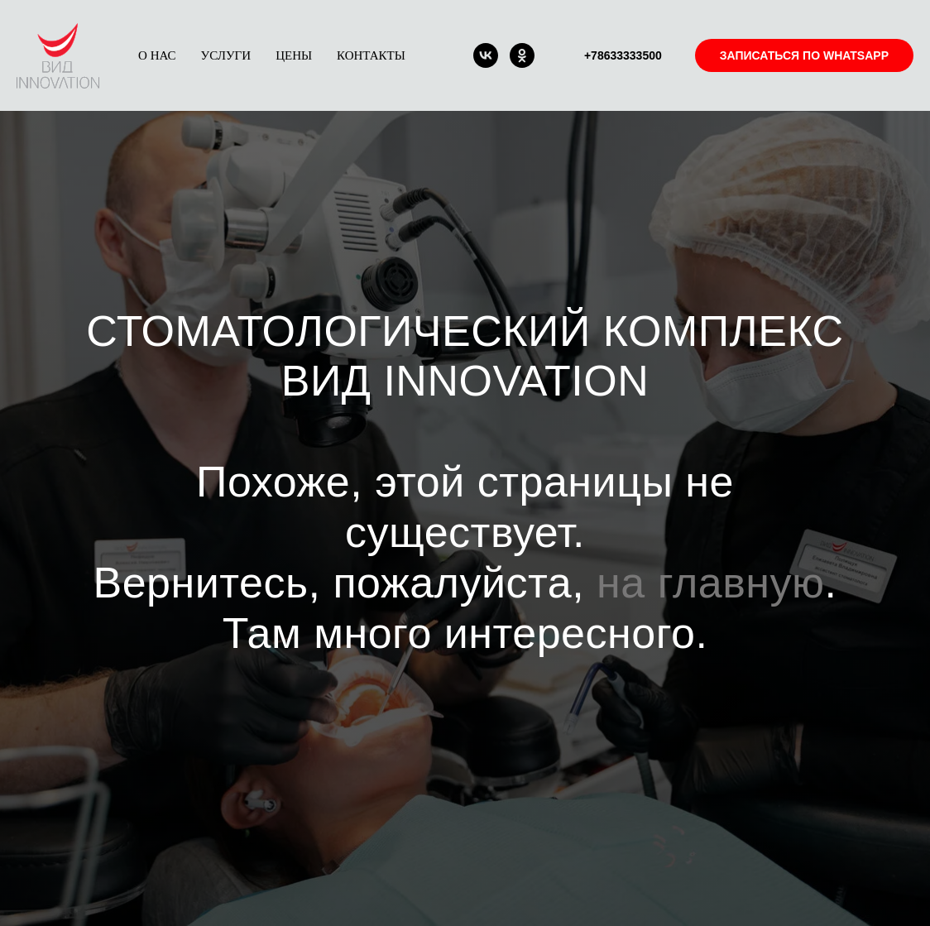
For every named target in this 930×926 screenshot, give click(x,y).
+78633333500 (623, 55)
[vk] (485, 55)
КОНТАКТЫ (371, 55)
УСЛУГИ (226, 55)
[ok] (522, 55)
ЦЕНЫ (294, 55)
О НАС (157, 55)
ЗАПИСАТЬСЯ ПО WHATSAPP (804, 55)
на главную (711, 583)
